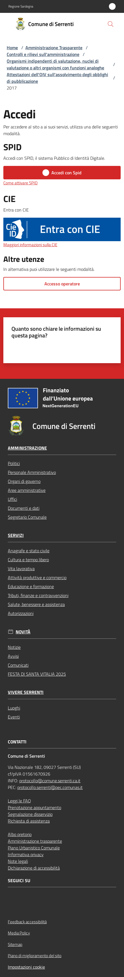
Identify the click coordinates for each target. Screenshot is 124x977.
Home (12, 47)
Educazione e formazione (31, 586)
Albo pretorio (20, 834)
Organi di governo (24, 481)
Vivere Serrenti (26, 692)
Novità (23, 632)
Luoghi (14, 707)
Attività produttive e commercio (37, 577)
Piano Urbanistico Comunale (34, 847)
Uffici (12, 499)
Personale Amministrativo (32, 472)
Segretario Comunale (27, 517)
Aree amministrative (27, 490)
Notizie (14, 647)
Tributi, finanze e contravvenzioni (38, 595)
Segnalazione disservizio (30, 814)
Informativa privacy (26, 854)
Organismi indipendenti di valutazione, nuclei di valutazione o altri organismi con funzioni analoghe (55, 64)
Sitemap (15, 944)
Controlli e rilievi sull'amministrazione (43, 54)
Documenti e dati (23, 508)
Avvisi (13, 656)
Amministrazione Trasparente (53, 47)
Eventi (14, 716)
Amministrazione (27, 448)
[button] (111, 24)
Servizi (16, 535)
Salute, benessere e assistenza (36, 604)
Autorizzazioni (21, 613)
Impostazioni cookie (26, 967)
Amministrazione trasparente (35, 841)
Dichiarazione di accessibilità (34, 868)
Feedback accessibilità (27, 922)
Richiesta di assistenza (29, 821)
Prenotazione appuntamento (34, 807)
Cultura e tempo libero (28, 559)
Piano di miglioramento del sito (34, 955)
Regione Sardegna (20, 6)
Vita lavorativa (21, 568)
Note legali (18, 861)
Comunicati (18, 665)
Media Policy (19, 933)
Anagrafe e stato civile (28, 550)
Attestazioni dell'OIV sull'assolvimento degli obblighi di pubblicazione (57, 77)
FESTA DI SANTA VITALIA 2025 (37, 674)
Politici (14, 463)
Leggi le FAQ (19, 800)
